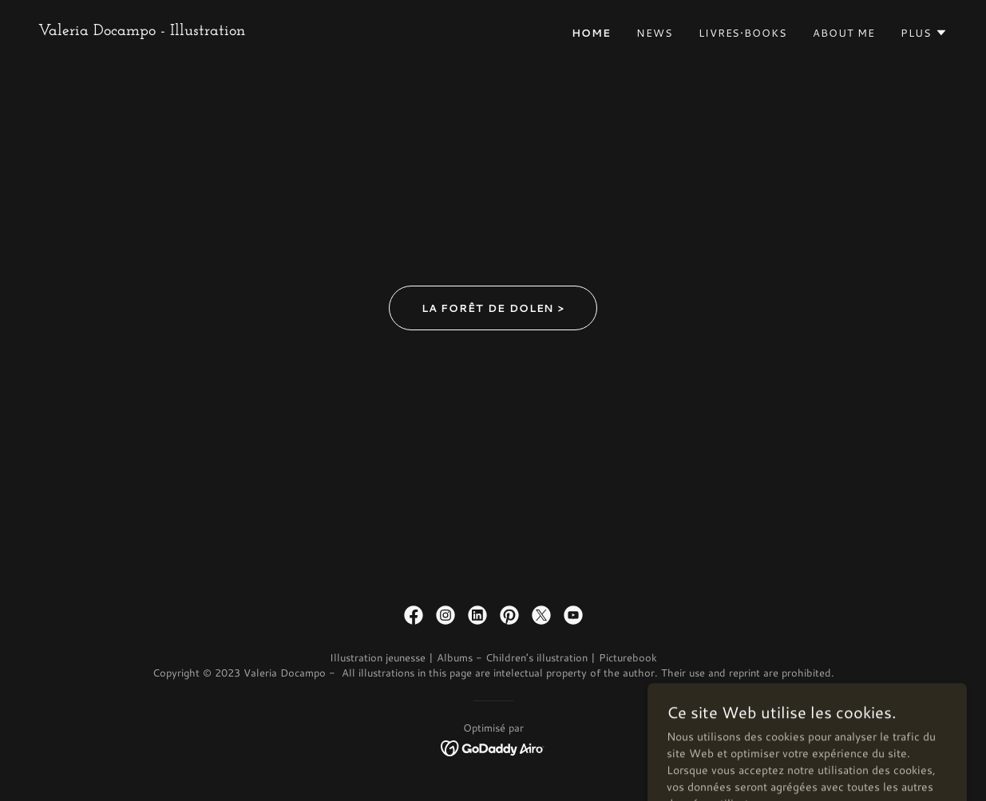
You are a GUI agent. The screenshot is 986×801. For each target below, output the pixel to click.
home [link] (591, 33)
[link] (141, 31)
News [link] (654, 33)
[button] (924, 32)
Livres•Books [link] (743, 33)
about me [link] (844, 33)
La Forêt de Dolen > (493, 308)
